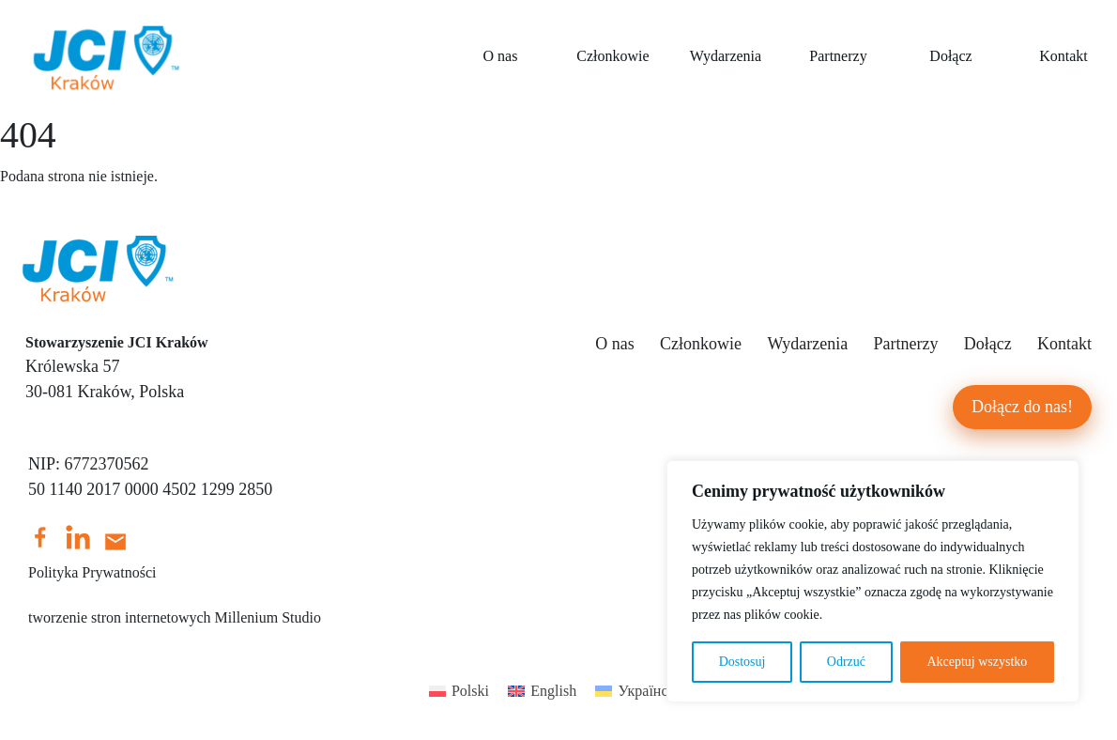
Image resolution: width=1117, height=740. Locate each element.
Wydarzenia (725, 56)
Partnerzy (837, 56)
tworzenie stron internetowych (119, 617)
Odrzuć (846, 662)
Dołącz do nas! (1022, 406)
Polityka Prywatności (92, 572)
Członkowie (612, 56)
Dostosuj (742, 662)
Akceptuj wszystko (976, 662)
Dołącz (950, 56)
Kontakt (1064, 343)
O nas (500, 56)
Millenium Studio (268, 617)
